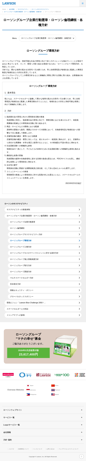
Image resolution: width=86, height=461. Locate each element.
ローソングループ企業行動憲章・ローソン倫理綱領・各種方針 (23, 12)
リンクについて (37, 449)
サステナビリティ (23, 9)
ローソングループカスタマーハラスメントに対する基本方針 (34, 253)
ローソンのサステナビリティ (40, 9)
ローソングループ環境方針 (21, 241)
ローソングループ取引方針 (21, 265)
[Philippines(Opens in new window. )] (38, 394)
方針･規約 (7, 440)
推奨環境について (23, 449)
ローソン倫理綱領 (17, 228)
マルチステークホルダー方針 (21, 278)
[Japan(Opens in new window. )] (38, 385)
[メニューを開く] (82, 3)
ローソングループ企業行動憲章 (22, 222)
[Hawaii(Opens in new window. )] (63, 394)
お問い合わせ (51, 449)
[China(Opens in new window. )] (63, 385)
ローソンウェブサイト (12, 410)
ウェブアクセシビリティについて (68, 449)
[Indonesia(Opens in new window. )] (38, 390)
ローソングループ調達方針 (21, 272)
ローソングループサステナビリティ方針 (26, 234)
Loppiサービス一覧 (11, 425)
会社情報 (11, 9)
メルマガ (11, 449)
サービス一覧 (9, 417)
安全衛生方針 (15, 284)
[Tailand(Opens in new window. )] (63, 390)
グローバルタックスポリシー (21, 296)
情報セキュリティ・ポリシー (21, 290)
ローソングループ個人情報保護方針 (24, 259)
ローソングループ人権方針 (21, 247)
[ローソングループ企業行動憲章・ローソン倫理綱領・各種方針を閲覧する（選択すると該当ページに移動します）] (47, 38)
